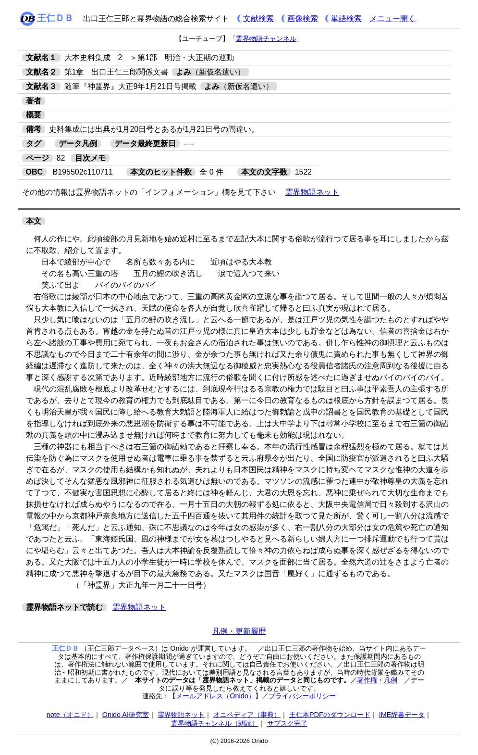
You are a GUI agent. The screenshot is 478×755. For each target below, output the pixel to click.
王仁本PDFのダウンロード (329, 714)
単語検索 (346, 18)
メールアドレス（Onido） (215, 696)
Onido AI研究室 (125, 714)
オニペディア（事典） (247, 714)
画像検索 (302, 18)
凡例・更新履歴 (239, 631)
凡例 (390, 680)
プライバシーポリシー (302, 696)
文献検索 (258, 18)
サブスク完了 (287, 723)
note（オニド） (70, 714)
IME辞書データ (402, 714)
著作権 (367, 680)
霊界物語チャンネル (266, 38)
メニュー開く (392, 18)
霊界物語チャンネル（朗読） (214, 723)
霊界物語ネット (312, 192)
